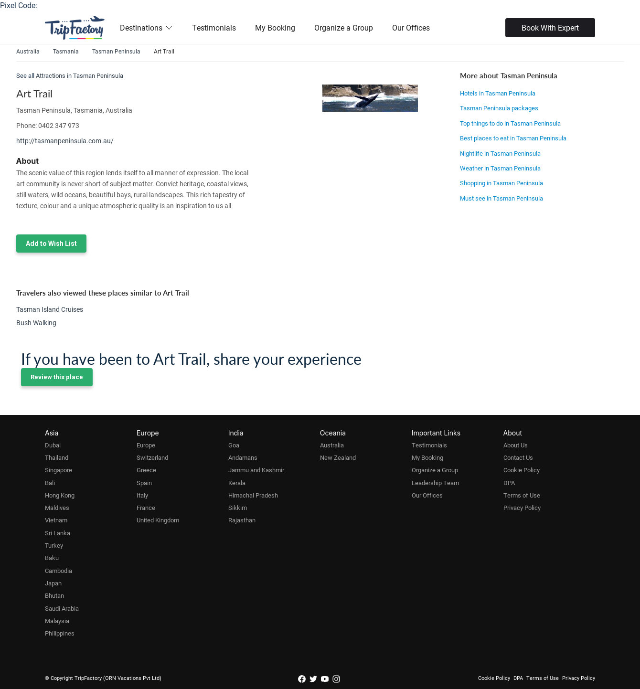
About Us (515, 445)
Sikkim (237, 507)
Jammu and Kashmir (256, 470)
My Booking (275, 27)
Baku (52, 557)
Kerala (236, 482)
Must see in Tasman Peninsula (501, 198)
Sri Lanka (57, 533)
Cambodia (58, 570)
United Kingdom (158, 520)
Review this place (57, 377)
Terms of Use (521, 495)
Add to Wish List (51, 243)
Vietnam (56, 520)
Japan (53, 583)
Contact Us (518, 457)
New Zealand (338, 457)
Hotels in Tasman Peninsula (497, 93)
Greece (146, 470)
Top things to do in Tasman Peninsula (510, 123)
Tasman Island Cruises (49, 309)
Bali (50, 482)
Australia (332, 445)
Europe (146, 445)
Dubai (53, 445)
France (146, 507)
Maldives (57, 507)
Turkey (54, 545)
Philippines (60, 633)
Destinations (146, 27)
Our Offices (411, 27)
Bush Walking (36, 322)
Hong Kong (60, 495)
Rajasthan (242, 520)
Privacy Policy (522, 507)
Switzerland (152, 457)
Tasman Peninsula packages (499, 108)
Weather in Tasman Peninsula (500, 168)
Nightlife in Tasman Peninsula (500, 153)
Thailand (56, 457)
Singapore (58, 470)
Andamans (242, 457)
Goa (233, 445)
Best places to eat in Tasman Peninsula (513, 138)
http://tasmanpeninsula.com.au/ (65, 140)
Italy (142, 495)
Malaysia (57, 620)
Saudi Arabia (62, 608)
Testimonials (214, 27)
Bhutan (54, 595)
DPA (509, 482)
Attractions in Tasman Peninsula (79, 75)
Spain (144, 482)
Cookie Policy (521, 470)
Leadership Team (435, 482)
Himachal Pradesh (253, 495)
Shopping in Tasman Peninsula (501, 183)
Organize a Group (343, 27)
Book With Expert (550, 27)
